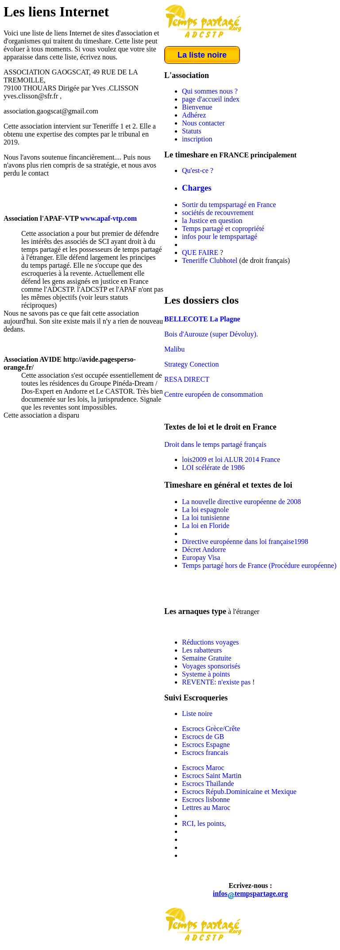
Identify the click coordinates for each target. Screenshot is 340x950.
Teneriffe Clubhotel (209, 260)
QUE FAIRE (200, 252)
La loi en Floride (205, 525)
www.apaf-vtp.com (108, 218)
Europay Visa (201, 557)
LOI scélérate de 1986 (213, 467)
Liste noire (197, 713)
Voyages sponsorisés (211, 666)
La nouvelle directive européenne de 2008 (241, 501)
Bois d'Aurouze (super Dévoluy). (211, 334)
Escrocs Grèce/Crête (211, 728)
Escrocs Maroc (203, 767)
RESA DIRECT (186, 379)
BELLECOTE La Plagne (202, 319)
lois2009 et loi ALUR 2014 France (231, 459)
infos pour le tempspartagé (219, 236)
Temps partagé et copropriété (223, 228)
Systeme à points (206, 674)
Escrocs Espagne (206, 744)
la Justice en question (212, 220)
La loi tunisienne (206, 517)
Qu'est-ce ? (197, 170)
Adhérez (194, 115)
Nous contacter (203, 123)
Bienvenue (197, 107)
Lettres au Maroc (206, 807)
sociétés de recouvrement (218, 212)
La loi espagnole (205, 509)
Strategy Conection (191, 364)
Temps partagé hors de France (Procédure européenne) (259, 565)
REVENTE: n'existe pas (217, 682)
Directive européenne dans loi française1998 (245, 541)
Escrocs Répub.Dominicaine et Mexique (239, 791)
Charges (197, 187)
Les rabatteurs (202, 650)
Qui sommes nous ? (210, 91)
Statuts (191, 131)
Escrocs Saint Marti (210, 775)
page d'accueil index (211, 99)
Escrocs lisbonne (206, 799)
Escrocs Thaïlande (208, 783)
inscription (197, 139)
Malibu (174, 349)
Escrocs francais (205, 752)
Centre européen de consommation (213, 394)
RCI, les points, (204, 823)
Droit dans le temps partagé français (215, 444)
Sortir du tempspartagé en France (229, 204)
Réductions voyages (210, 642)
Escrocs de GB (203, 736)
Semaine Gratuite (207, 658)
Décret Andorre (204, 549)
